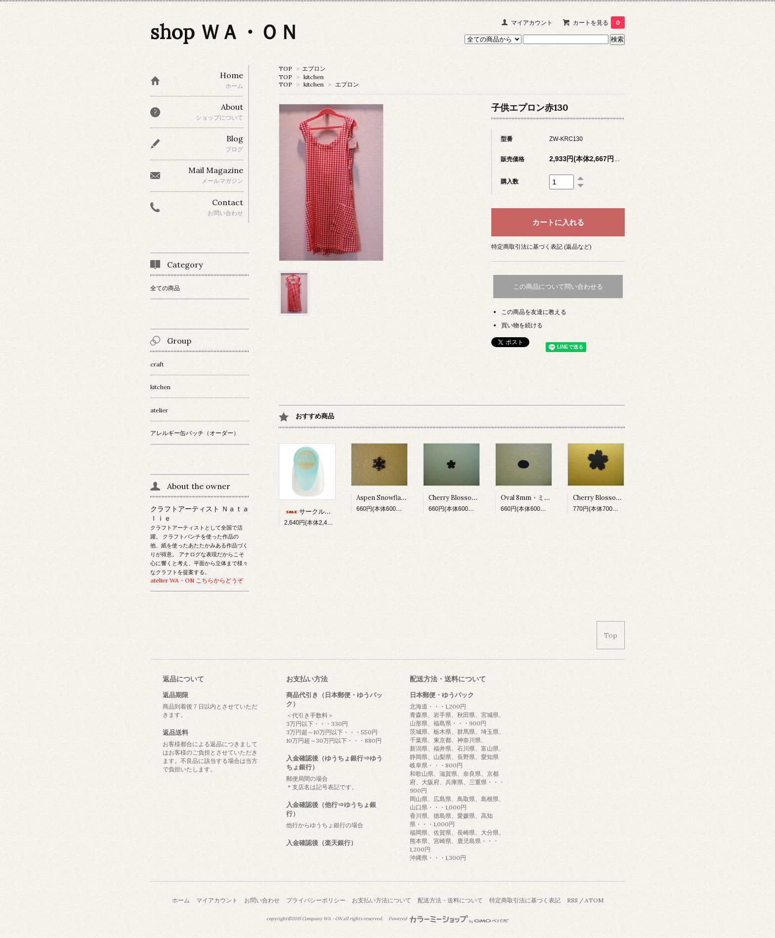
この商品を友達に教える (533, 311)
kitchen (313, 77)
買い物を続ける (522, 325)
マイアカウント (532, 22)
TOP (285, 68)
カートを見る (599, 22)
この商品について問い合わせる (558, 286)
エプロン (314, 68)
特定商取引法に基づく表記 (524, 900)
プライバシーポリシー (315, 900)
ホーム (181, 900)
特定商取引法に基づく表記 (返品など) (541, 246)
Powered (448, 919)
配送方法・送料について (450, 900)
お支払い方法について (381, 900)
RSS (572, 900)
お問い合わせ (262, 900)
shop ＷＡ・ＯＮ (224, 32)
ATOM (594, 900)
